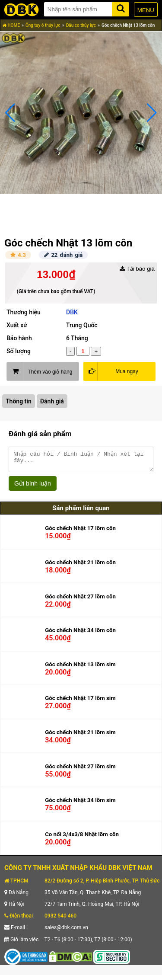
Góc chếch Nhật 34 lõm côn (80, 634)
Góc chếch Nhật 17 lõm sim (80, 702)
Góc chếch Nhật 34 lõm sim (80, 804)
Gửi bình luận (32, 487)
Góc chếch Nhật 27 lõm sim (80, 770)
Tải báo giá (137, 268)
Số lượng (18, 351)
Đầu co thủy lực (81, 25)
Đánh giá (52, 401)
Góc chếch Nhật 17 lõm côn (80, 532)
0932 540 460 (60, 920)
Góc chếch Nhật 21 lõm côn (80, 566)
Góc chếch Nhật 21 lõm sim (80, 736)
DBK (72, 312)
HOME (11, 25)
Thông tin (19, 401)
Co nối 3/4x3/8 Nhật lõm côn (82, 838)
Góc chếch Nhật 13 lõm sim (80, 668)
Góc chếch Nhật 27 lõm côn (80, 600)
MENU (145, 10)
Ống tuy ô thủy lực (42, 25)
